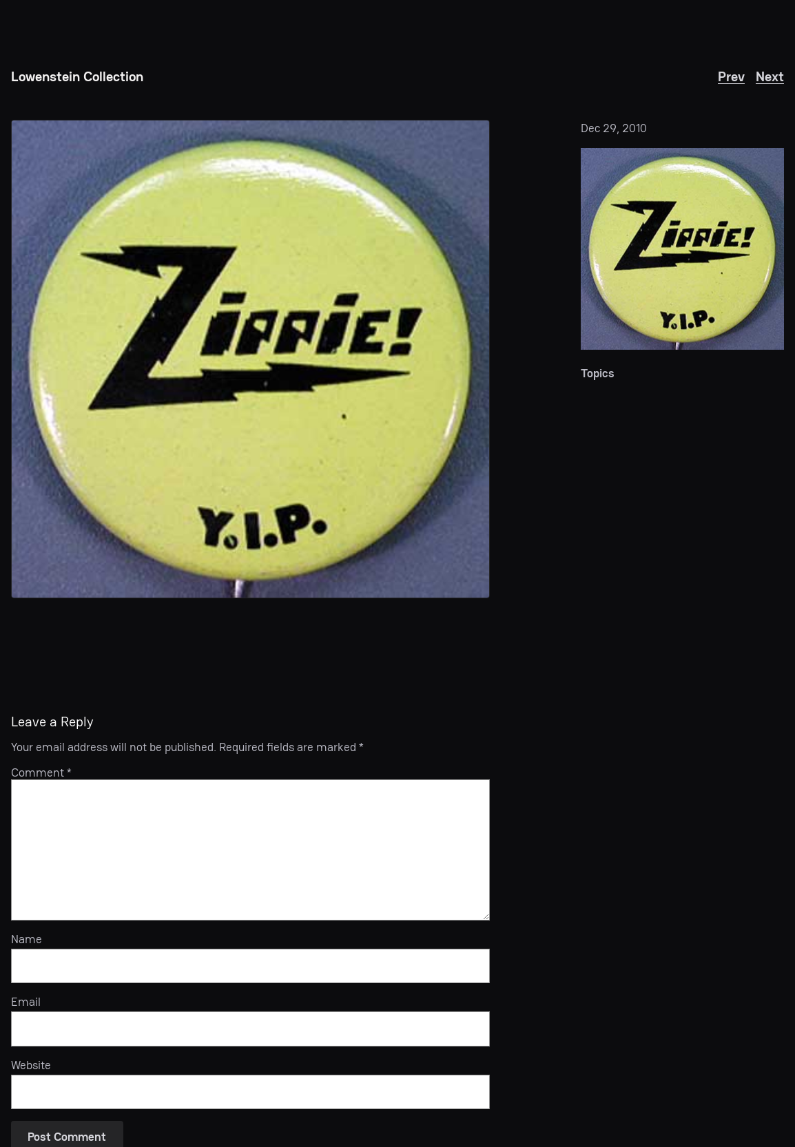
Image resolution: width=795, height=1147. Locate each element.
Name (26, 939)
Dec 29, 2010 (614, 128)
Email (26, 1002)
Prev (731, 76)
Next (770, 76)
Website (31, 1065)
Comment (41, 772)
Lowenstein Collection (77, 76)
